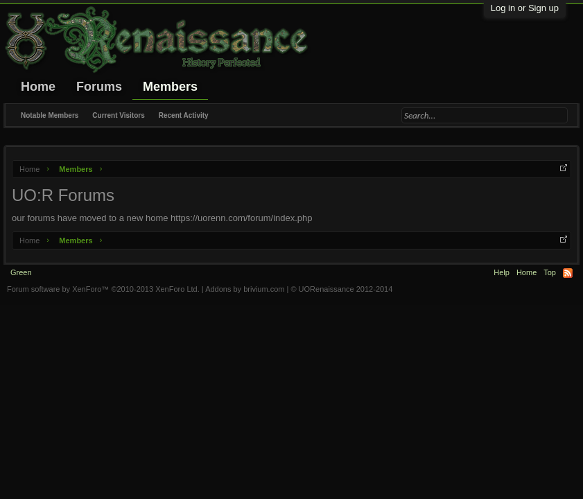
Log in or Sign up (525, 8)
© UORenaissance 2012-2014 (341, 289)
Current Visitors (118, 115)
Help (502, 272)
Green (21, 272)
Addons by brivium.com (244, 289)
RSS (568, 273)
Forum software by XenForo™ (103, 289)
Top (549, 272)
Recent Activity (184, 115)
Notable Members (49, 115)
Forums (99, 87)
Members (170, 87)
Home (38, 87)
